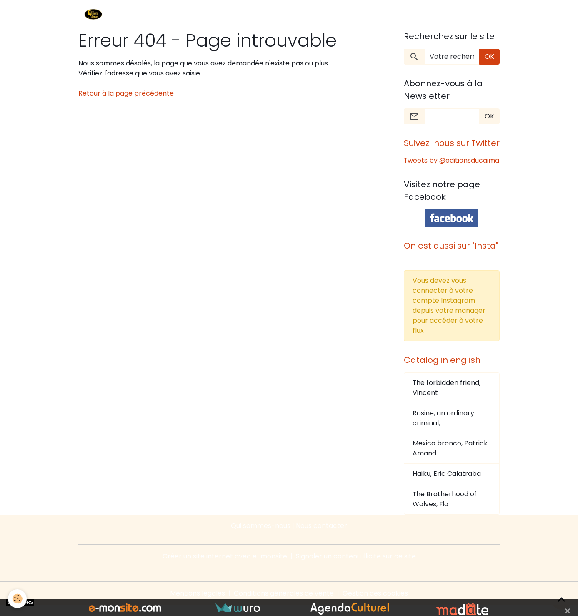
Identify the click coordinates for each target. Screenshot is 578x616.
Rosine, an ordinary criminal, (443, 428)
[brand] (95, 15)
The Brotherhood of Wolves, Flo (445, 510)
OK (489, 56)
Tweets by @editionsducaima (434, 165)
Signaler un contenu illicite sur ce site (356, 567)
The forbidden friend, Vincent (447, 398)
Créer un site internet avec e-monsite (225, 567)
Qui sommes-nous (260, 536)
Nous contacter (321, 536)
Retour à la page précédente (126, 93)
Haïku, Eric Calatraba (447, 484)
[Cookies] (17, 598)
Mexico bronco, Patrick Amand (450, 459)
